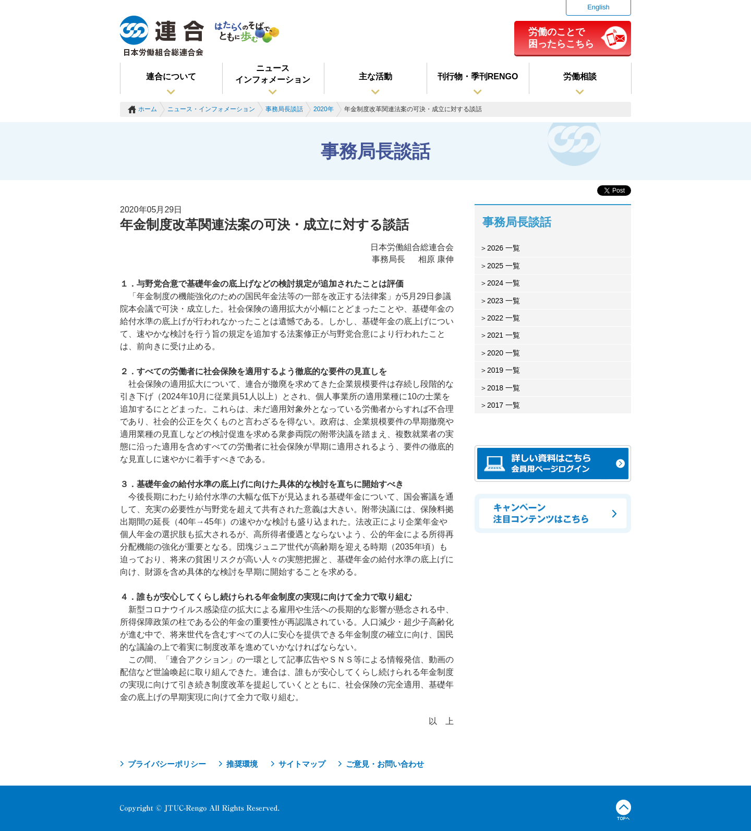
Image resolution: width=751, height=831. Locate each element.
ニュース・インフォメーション (211, 109)
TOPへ (623, 810)
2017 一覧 (503, 405)
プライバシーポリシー (167, 763)
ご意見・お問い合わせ (385, 763)
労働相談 (580, 76)
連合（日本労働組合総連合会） (162, 36)
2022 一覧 (503, 318)
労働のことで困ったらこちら (561, 38)
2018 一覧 (503, 388)
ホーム (147, 109)
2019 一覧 (503, 370)
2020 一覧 (503, 353)
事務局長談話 (284, 109)
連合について (171, 76)
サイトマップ (301, 763)
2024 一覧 (503, 283)
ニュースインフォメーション (272, 74)
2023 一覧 (503, 300)
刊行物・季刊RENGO (478, 76)
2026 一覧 (503, 248)
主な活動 (375, 76)
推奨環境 (242, 763)
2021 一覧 (503, 335)
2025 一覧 (503, 266)
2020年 (323, 109)
